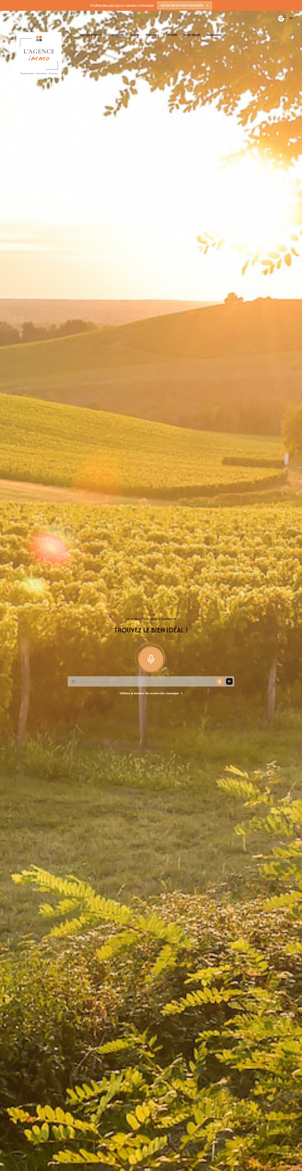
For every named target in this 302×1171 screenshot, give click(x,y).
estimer (171, 35)
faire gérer (192, 35)
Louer (134, 35)
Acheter (117, 35)
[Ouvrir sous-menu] (105, 35)
